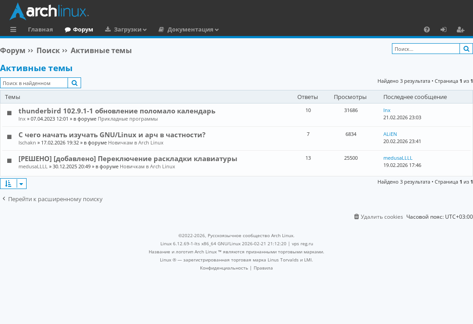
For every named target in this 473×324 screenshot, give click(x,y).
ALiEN (390, 133)
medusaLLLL (33, 166)
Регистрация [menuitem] (462, 30)
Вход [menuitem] (446, 30)
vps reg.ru (302, 243)
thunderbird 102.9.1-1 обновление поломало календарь (116, 110)
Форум (83, 29)
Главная (40, 29)
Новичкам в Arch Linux (136, 142)
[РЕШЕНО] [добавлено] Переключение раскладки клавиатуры (127, 158)
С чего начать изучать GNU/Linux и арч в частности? (111, 134)
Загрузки (127, 29)
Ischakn (27, 142)
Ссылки (15, 30)
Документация (191, 29)
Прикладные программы (128, 118)
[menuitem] (427, 29)
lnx (22, 118)
